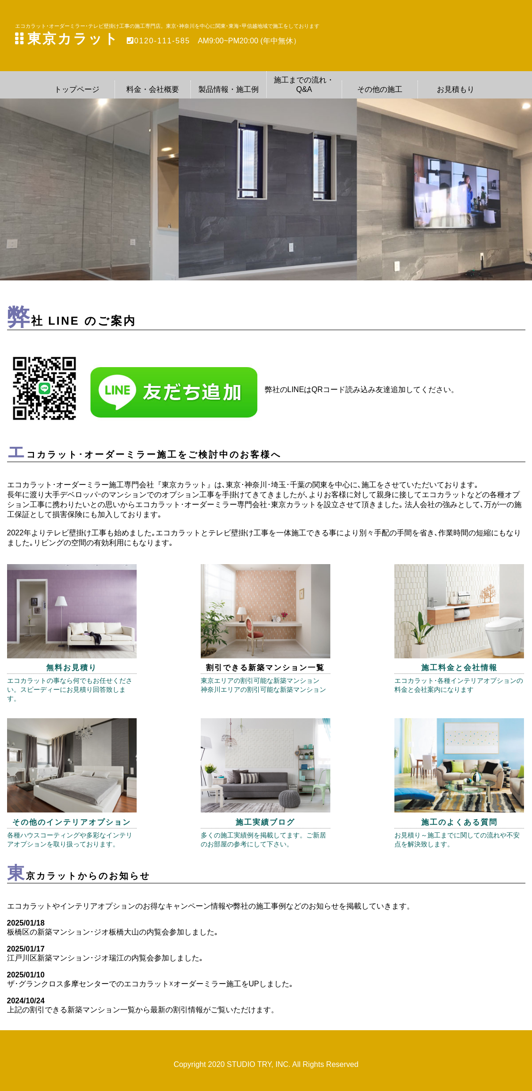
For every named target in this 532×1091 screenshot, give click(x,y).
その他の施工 (379, 89)
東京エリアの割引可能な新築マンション (260, 680)
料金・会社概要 (152, 89)
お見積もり (456, 89)
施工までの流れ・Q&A (304, 84)
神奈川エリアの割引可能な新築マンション (263, 689)
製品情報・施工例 (228, 89)
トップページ (76, 89)
